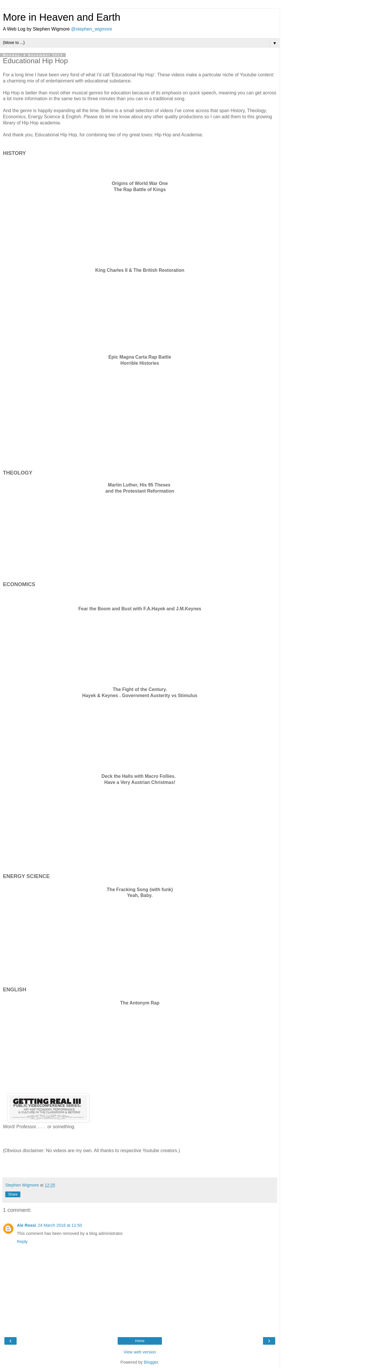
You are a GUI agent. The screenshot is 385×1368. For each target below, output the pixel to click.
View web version (139, 1352)
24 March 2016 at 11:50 (60, 1225)
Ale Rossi (26, 1225)
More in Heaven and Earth (61, 17)
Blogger (151, 1362)
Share (12, 1194)
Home (139, 1341)
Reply (22, 1241)
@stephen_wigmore (91, 29)
